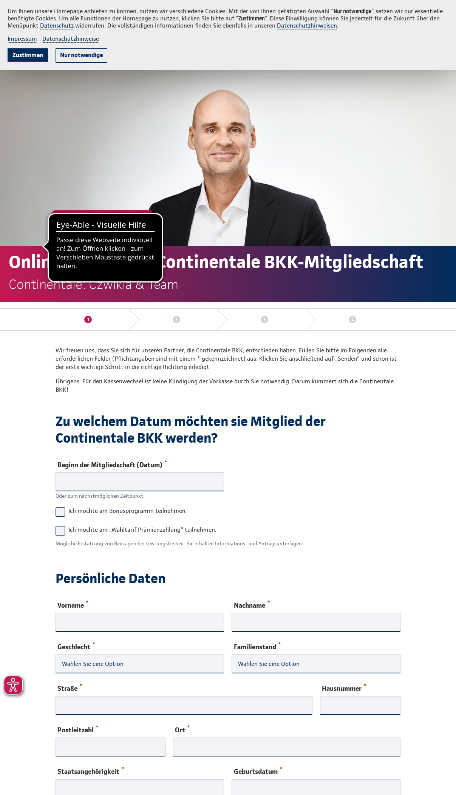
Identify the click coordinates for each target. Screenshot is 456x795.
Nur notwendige (81, 55)
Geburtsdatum (258, 771)
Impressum (22, 38)
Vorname (72, 604)
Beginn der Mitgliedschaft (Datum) (112, 464)
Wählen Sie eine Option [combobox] (93, 663)
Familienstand (257, 646)
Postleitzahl (77, 729)
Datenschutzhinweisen (307, 25)
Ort (182, 729)
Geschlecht (76, 646)
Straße (69, 688)
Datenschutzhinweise (70, 38)
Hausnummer (344, 688)
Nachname (252, 604)
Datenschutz (57, 25)
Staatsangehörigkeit (90, 771)
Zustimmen (27, 55)
